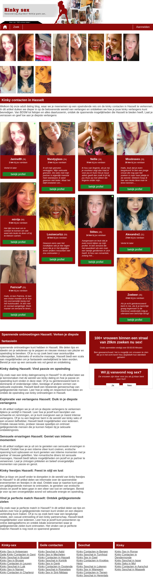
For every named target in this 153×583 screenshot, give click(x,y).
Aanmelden (143, 27)
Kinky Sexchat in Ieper (128, 560)
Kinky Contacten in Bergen (92, 551)
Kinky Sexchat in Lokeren (92, 566)
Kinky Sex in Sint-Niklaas (53, 572)
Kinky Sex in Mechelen (51, 554)
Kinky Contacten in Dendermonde (126, 556)
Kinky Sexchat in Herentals (92, 575)
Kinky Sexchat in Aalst (51, 551)
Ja (112, 385)
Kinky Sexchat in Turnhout (92, 554)
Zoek (16, 27)
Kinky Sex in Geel (87, 557)
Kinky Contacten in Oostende (55, 566)
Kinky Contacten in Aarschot (131, 566)
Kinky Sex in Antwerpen (14, 551)
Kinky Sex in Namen (12, 569)
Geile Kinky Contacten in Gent (17, 554)
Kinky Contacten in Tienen (92, 572)
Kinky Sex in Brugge (12, 560)
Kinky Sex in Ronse (126, 551)
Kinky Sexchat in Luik (12, 566)
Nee (129, 385)
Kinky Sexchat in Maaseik (130, 569)
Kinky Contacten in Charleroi (17, 572)
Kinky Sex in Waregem (90, 569)
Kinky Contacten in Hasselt (54, 557)
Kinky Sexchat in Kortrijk (52, 560)
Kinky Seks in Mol (125, 563)
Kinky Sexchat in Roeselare (54, 569)
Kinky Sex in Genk (49, 563)
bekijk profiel (18, 174)
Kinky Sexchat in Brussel (14, 557)
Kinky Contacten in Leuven (15, 563)
